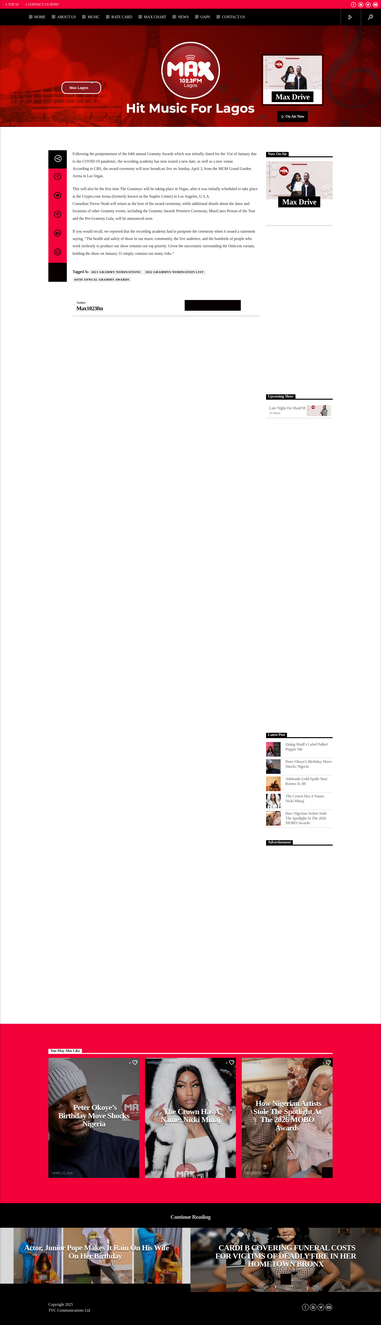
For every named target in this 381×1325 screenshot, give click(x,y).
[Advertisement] (299, 309)
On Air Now (292, 116)
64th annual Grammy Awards (102, 279)
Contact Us (233, 17)
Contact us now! (42, 4)
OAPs (205, 17)
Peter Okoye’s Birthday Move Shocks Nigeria (309, 764)
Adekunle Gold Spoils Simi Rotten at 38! (306, 781)
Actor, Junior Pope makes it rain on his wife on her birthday (96, 1251)
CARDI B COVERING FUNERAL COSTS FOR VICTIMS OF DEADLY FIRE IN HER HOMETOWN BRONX (285, 1255)
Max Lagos (81, 88)
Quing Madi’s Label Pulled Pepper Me (307, 746)
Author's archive (212, 305)
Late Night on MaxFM (287, 408)
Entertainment (161, 1062)
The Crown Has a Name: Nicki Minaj (305, 798)
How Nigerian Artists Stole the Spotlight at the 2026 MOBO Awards (306, 818)
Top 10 (11, 4)
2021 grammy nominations (116, 272)
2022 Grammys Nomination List (175, 272)
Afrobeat (59, 1062)
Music (94, 17)
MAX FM (58, 1170)
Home (39, 17)
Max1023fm (90, 308)
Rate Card (121, 17)
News (183, 17)
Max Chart (155, 17)
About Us (66, 17)
